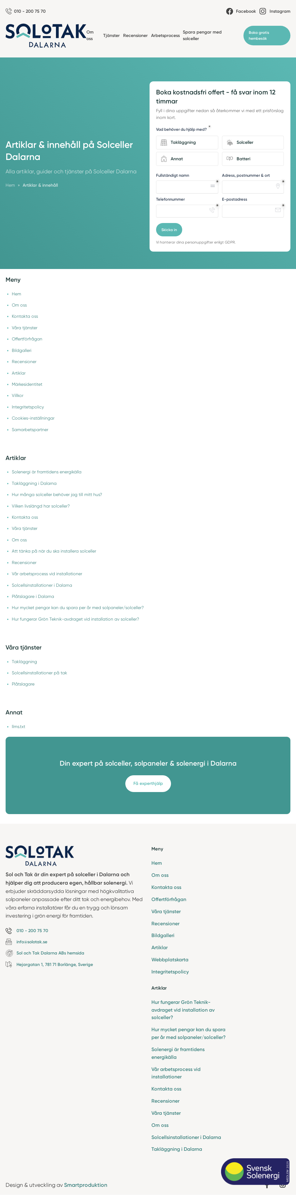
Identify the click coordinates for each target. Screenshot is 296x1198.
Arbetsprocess (165, 35)
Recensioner (135, 35)
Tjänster (111, 35)
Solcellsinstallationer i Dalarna (42, 585)
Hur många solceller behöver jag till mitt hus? (57, 494)
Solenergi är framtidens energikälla (46, 471)
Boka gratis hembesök (259, 35)
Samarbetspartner (30, 429)
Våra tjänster (24, 327)
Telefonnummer (170, 199)
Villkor (17, 395)
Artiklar (18, 373)
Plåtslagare (23, 683)
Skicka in (169, 229)
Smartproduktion (85, 1185)
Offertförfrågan (27, 338)
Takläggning (24, 661)
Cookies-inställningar (33, 418)
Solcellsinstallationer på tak (39, 672)
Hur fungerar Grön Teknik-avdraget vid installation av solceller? (75, 619)
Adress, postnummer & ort (246, 175)
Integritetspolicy (28, 406)
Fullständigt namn (172, 175)
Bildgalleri (21, 350)
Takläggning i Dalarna (34, 483)
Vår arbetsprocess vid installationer (47, 573)
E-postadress (234, 199)
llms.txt (18, 726)
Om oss (19, 305)
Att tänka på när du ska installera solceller (54, 551)
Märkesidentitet (27, 384)
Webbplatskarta (169, 960)
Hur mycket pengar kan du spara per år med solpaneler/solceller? (78, 607)
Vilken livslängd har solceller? (41, 505)
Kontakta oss (25, 316)
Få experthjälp (148, 783)
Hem (16, 293)
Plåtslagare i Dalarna (33, 596)
